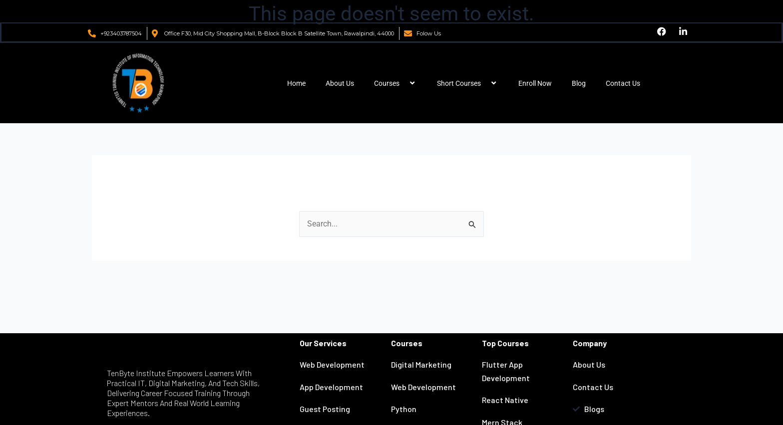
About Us (340, 83)
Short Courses (467, 83)
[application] (403, 83)
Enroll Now (535, 83)
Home (296, 83)
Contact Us (623, 83)
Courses (395, 83)
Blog (579, 83)
